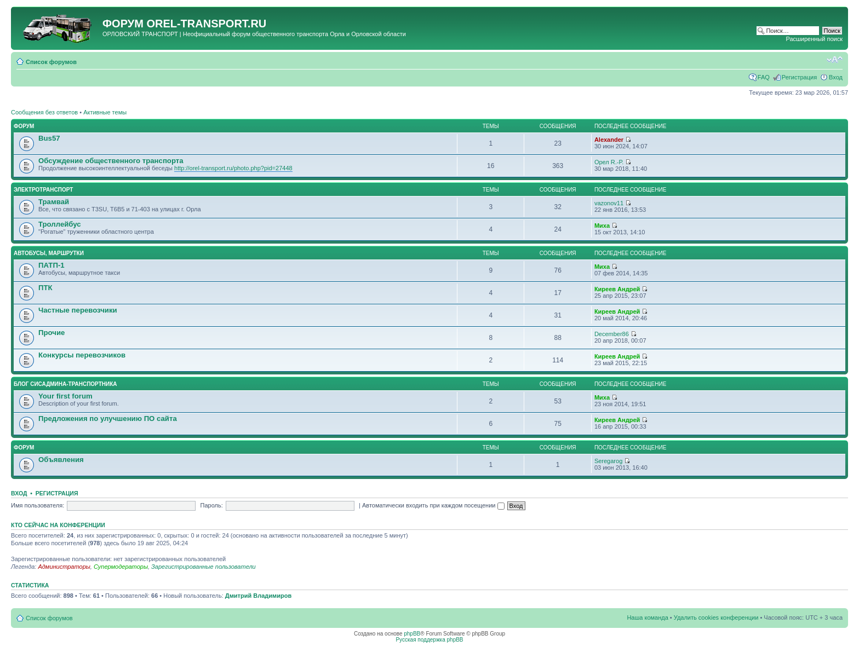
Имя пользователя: (37, 505)
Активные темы (105, 112)
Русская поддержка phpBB (429, 640)
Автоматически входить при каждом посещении (433, 505)
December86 (611, 334)
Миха (602, 225)
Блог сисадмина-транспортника (65, 384)
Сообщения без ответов (44, 112)
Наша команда (647, 617)
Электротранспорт (43, 190)
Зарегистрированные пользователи (203, 566)
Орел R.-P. (609, 162)
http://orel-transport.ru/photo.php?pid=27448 (233, 168)
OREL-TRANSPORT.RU (206, 24)
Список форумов (51, 62)
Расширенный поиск (814, 39)
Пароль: (212, 505)
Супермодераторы (121, 566)
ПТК (45, 288)
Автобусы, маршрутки (49, 253)
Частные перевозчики (77, 310)
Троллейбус (59, 224)
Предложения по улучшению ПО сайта (107, 418)
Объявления (61, 459)
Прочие (51, 332)
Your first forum (65, 396)
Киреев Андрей (617, 289)
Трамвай (53, 202)
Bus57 (49, 138)
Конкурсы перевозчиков (81, 355)
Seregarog (608, 461)
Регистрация (799, 77)
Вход (836, 77)
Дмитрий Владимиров (258, 595)
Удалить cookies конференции (716, 617)
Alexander (608, 139)
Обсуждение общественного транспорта (111, 161)
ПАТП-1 (51, 265)
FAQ (764, 77)
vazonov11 (608, 203)
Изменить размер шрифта (835, 60)
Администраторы (64, 566)
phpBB (412, 634)
